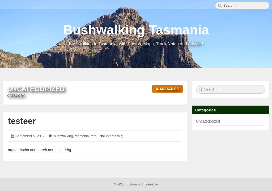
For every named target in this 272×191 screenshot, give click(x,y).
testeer (22, 121)
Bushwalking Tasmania (136, 30)
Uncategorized (208, 121)
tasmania (82, 136)
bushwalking (63, 136)
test (93, 136)
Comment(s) (114, 136)
